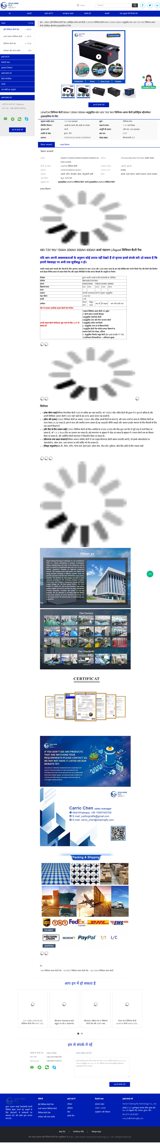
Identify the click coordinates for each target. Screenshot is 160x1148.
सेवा (68, 1112)
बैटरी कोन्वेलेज (6, 79)
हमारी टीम (70, 1116)
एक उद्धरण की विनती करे (129, 13)
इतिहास (70, 1108)
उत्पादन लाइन (99, 1104)
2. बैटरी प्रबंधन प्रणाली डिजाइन (93, 314)
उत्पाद (17, 23)
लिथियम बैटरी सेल (17, 43)
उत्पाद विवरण (64, 145)
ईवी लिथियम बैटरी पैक (17, 29)
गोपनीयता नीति (78, 1132)
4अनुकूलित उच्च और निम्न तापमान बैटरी (97, 320)
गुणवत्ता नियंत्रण (6, 68)
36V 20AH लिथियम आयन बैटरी (101, 971)
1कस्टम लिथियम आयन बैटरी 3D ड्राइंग (96, 311)
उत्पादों (29, 13)
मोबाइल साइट (96, 1132)
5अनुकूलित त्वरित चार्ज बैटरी (92, 323)
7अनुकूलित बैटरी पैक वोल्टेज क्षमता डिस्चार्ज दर (99, 329)
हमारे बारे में (49, 13)
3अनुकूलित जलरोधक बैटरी (92, 317)
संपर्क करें (87, 13)
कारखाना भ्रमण (68, 13)
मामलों (107, 13)
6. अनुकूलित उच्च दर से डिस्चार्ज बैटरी (96, 326)
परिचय (69, 1104)
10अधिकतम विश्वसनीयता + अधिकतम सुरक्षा (98, 338)
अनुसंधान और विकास (102, 1112)
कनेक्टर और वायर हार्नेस (17, 50)
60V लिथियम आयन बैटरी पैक (51, 971)
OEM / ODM (100, 1108)
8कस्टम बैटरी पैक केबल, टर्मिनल (94, 332)
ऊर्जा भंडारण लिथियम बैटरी (17, 36)
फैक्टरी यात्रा (5, 62)
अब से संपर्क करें (98, 105)
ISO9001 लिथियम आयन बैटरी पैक (75, 971)
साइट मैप (62, 1132)
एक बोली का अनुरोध (8, 90)
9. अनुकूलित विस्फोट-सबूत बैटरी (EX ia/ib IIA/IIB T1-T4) (103, 335)
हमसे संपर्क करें (6, 73)
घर (10, 13)
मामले (3, 84)
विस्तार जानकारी (46, 145)
